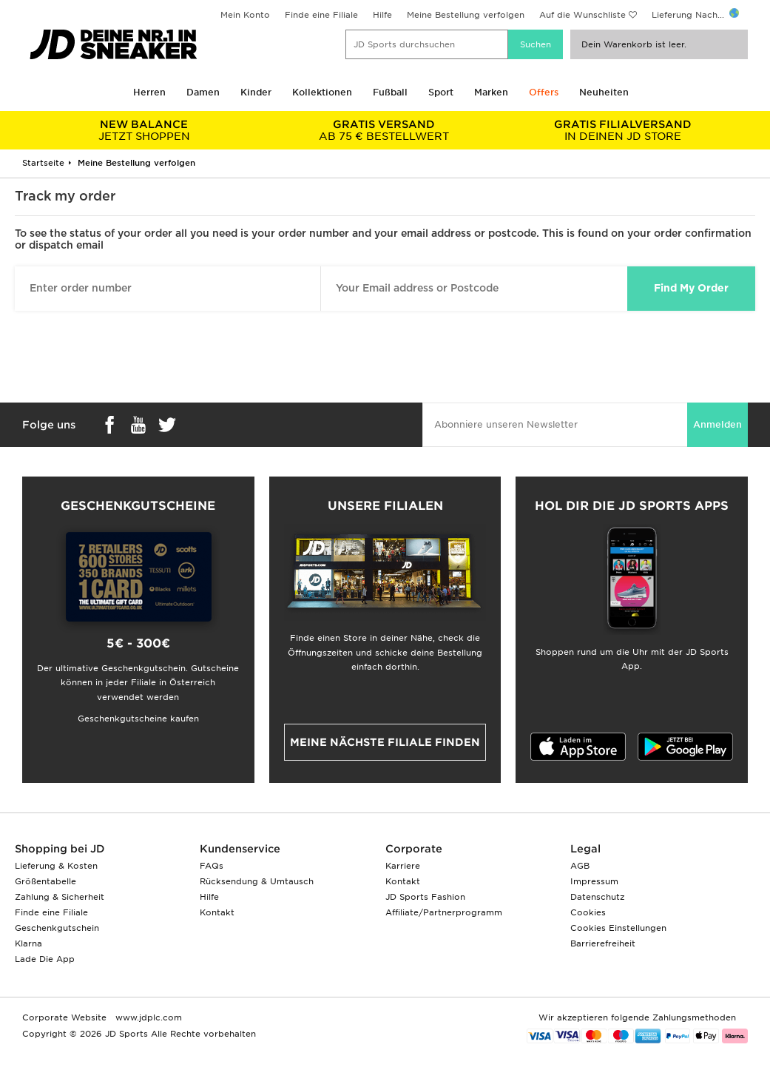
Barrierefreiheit (602, 943)
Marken (491, 92)
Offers (543, 92)
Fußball (390, 92)
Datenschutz (597, 897)
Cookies (588, 912)
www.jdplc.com (147, 1017)
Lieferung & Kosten (56, 866)
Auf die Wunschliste (582, 15)
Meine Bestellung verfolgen (465, 15)
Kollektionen (322, 92)
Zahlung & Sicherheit (59, 897)
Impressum (594, 881)
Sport (440, 92)
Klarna (28, 943)
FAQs (211, 866)
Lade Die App (45, 959)
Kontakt (217, 912)
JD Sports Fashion (425, 897)
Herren (149, 92)
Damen (203, 92)
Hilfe (382, 15)
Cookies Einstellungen (618, 928)
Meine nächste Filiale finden (385, 742)
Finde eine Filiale (321, 15)
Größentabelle (45, 881)
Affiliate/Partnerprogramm (443, 912)
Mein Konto (245, 15)
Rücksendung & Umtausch (257, 881)
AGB (580, 866)
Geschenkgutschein (57, 928)
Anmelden (717, 424)
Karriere (402, 866)
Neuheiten (604, 92)
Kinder (255, 92)
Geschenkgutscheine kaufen (138, 718)
